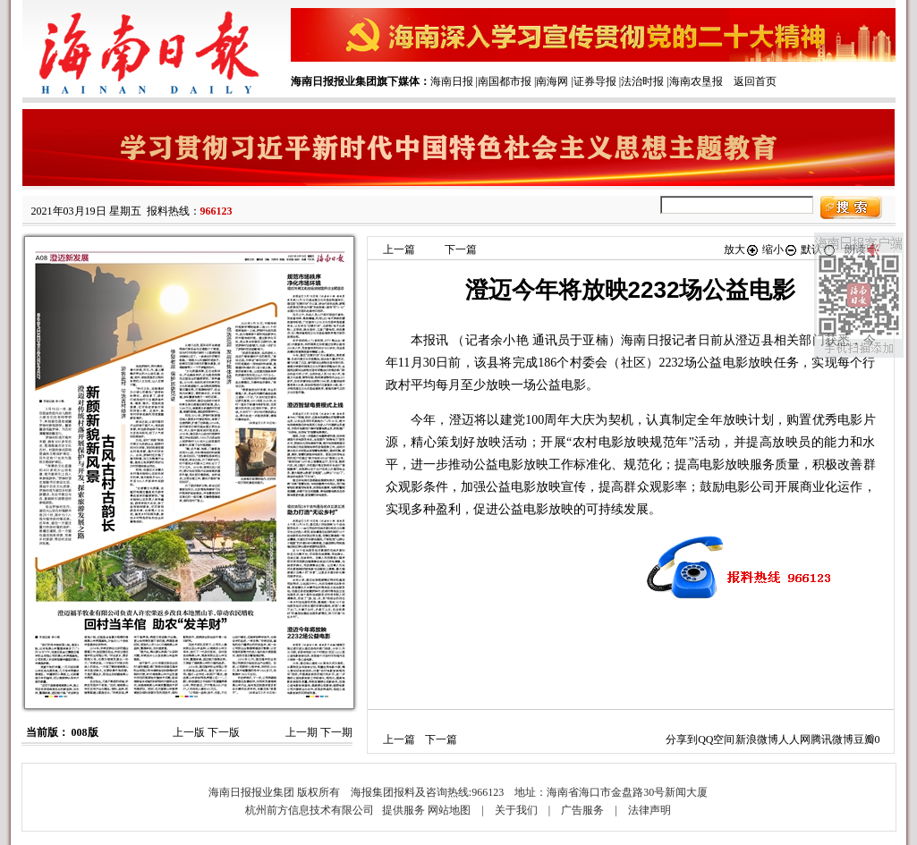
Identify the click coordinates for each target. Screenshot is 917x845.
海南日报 (451, 81)
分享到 (682, 739)
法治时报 (642, 81)
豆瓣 (864, 739)
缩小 (780, 249)
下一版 (224, 732)
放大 (742, 249)
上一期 (301, 732)
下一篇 (461, 249)
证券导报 (594, 81)
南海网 (552, 81)
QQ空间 (716, 739)
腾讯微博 (832, 739)
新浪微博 (756, 739)
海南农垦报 (696, 81)
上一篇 (399, 249)
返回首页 (755, 81)
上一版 (189, 732)
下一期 (336, 732)
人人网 (794, 739)
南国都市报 (504, 81)
